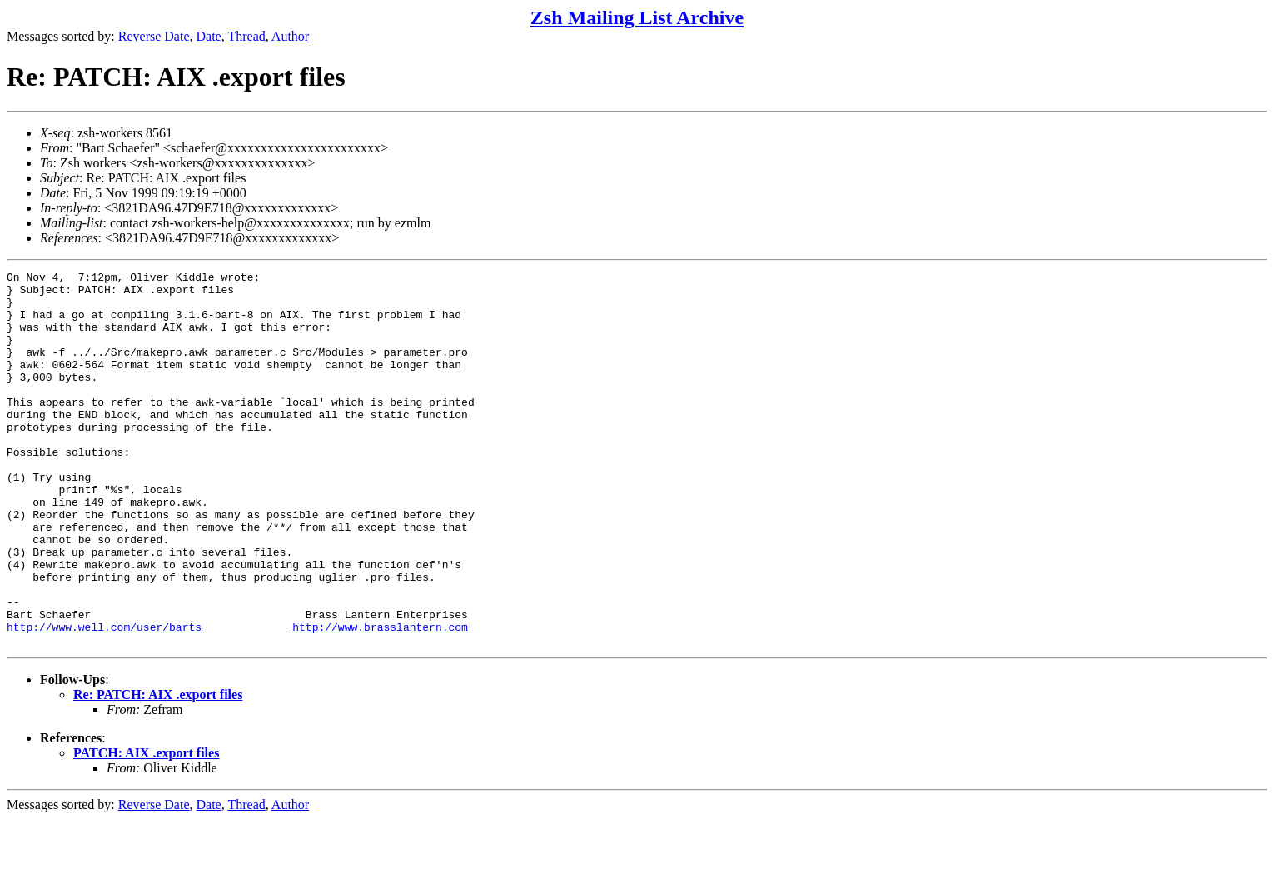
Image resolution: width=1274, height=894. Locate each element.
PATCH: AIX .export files (146, 828)
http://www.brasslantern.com (380, 699)
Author (290, 36)
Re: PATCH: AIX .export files (157, 769)
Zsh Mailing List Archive (637, 17)
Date (209, 36)
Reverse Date (154, 36)
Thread (246, 36)
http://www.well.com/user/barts (104, 699)
